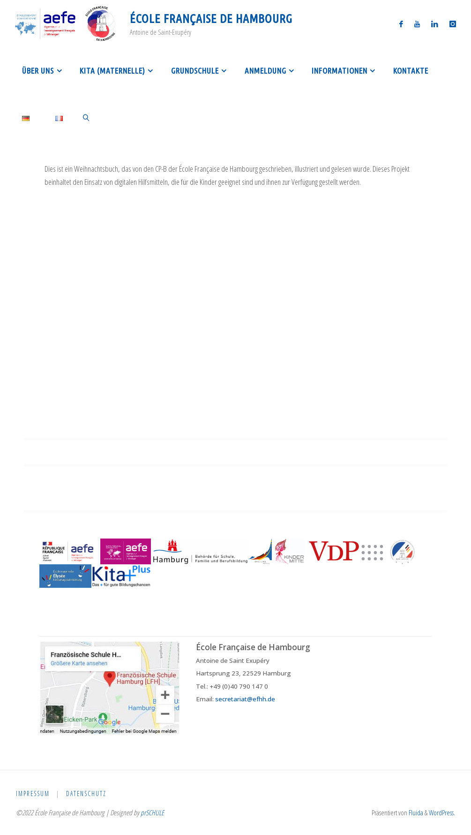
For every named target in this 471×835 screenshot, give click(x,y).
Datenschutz (87, 793)
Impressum (33, 793)
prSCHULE (152, 813)
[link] (86, 117)
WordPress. (442, 813)
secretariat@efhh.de (245, 699)
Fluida (415, 813)
